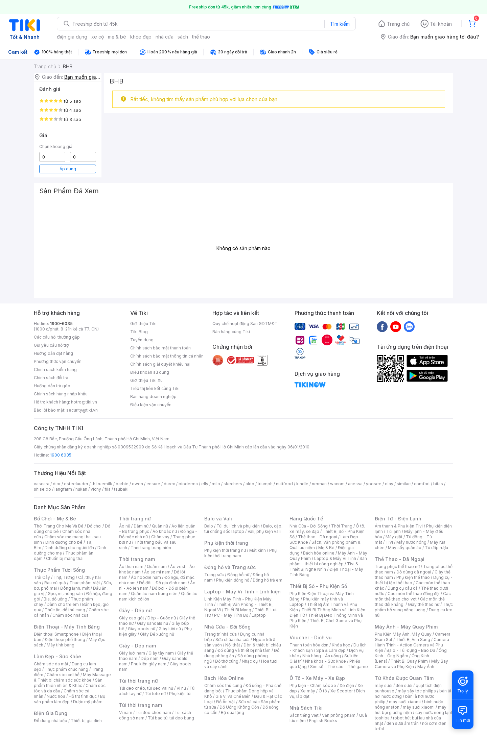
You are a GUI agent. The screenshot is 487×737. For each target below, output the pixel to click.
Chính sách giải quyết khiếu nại (160, 364)
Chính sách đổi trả (51, 377)
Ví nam (125, 712)
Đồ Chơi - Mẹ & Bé (55, 518)
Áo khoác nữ (165, 531)
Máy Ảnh (425, 666)
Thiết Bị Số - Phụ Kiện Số (318, 586)
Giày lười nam (132, 653)
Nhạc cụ (250, 661)
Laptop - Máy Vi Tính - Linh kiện (242, 591)
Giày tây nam (161, 653)
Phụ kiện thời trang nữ (225, 550)
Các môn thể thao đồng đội (414, 593)
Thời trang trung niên (151, 547)
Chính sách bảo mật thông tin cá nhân (167, 356)
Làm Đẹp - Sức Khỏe (57, 656)
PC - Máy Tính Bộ (231, 615)
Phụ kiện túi (180, 693)
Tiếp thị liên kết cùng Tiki (155, 388)
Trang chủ (398, 24)
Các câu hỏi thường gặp (57, 337)
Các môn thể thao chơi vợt (413, 596)
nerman (319, 483)
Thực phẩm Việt (84, 582)
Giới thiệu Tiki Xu (146, 380)
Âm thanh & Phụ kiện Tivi (399, 526)
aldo (250, 483)
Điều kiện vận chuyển (150, 404)
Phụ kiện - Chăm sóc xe (312, 685)
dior (57, 483)
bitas (438, 483)
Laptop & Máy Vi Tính (335, 558)
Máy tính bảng (60, 644)
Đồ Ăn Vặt (225, 701)
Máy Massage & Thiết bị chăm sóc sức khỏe (72, 677)
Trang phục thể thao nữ (397, 566)
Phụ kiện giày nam (148, 663)
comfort (422, 483)
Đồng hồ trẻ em (267, 580)
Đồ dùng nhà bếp (50, 720)
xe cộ (97, 37)
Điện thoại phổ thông (65, 639)
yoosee (373, 483)
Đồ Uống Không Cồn (239, 707)
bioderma (188, 483)
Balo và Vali (218, 518)
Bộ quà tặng (232, 712)
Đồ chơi (94, 526)
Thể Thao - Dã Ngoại (399, 559)
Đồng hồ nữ (238, 574)
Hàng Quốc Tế (306, 518)
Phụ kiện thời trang (226, 543)
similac (404, 483)
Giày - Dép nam (137, 645)
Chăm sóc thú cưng (223, 685)
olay (389, 483)
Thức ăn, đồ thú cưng (65, 609)
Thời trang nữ (135, 518)
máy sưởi (383, 685)
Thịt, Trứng (64, 577)
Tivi (389, 542)
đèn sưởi (404, 685)
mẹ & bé (117, 37)
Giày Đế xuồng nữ (157, 634)
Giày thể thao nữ (423, 604)
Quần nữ (160, 526)
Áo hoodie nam (146, 577)
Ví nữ (181, 688)
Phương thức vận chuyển (58, 361)
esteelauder (76, 483)
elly (204, 483)
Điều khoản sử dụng (149, 372)
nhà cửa (164, 37)
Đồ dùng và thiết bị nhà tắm (244, 650)
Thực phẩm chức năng (66, 669)
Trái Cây (42, 577)
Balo (208, 526)
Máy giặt (394, 536)
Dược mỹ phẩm (87, 701)
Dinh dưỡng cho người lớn (69, 547)
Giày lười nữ (170, 628)
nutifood (284, 483)
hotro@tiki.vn (84, 401)
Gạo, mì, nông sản (65, 593)
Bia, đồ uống (55, 598)
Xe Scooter (341, 690)
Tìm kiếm (340, 24)
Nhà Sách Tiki (306, 708)
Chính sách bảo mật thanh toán (160, 347)
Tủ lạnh (393, 531)
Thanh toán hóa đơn (308, 644)
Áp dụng (68, 168)
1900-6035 (61, 323)
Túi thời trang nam (140, 705)
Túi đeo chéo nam (153, 712)
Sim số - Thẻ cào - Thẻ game (339, 666)
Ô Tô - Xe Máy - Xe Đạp (317, 678)
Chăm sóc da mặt (51, 663)
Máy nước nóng (411, 542)
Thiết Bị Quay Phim (409, 661)
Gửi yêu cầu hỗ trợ (51, 345)
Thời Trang (341, 526)
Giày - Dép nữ (135, 610)
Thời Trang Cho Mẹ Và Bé (59, 526)
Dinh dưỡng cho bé (64, 542)
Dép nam (150, 658)
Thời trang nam (137, 559)
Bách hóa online (318, 553)
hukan (81, 489)
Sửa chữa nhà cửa (232, 639)
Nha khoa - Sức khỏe (325, 661)
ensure (153, 483)
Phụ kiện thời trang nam (240, 553)
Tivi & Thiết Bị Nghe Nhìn (323, 566)
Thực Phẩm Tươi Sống (59, 570)
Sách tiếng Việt (304, 715)
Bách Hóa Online (224, 678)
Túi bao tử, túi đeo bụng (171, 717)
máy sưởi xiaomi (419, 707)
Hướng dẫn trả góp (52, 385)
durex (169, 483)
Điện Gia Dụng (50, 713)
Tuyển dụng (142, 339)
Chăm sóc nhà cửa (70, 615)
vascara (41, 483)
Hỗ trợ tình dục (83, 696)
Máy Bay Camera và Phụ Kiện (411, 664)
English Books (323, 720)
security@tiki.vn (82, 410)
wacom (337, 483)
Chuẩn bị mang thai (65, 558)
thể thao (201, 37)
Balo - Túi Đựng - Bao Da (411, 650)
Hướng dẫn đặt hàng (53, 353)
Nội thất (232, 644)
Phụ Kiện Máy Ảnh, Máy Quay (403, 634)
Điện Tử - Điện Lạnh (398, 518)
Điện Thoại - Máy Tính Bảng (67, 627)
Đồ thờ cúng (226, 661)
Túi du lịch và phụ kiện (238, 526)
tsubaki (121, 489)
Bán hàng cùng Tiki (231, 331)
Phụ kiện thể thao (413, 577)
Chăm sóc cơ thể (63, 674)
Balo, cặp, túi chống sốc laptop (243, 528)
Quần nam (157, 566)
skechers (233, 483)
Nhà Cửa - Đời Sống (227, 627)
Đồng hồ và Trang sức (230, 567)
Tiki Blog (139, 331)
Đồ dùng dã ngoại (413, 571)
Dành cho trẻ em (63, 604)
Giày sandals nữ (152, 623)
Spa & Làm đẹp (331, 650)
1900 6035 (60, 455)
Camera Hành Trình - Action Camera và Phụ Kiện (412, 645)
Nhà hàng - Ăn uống (321, 655)
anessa (355, 483)
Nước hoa (56, 696)
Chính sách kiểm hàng (55, 369)
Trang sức (214, 574)
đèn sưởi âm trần (403, 723)
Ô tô (323, 690)
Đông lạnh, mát (75, 588)
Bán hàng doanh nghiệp (153, 396)
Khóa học (341, 644)
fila (108, 489)
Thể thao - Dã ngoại (317, 536)
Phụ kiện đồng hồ (232, 580)
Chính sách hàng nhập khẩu (61, 393)
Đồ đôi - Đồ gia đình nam (163, 582)
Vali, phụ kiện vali (264, 531)
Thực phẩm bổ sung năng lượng (414, 607)
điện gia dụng (72, 37)
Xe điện (347, 685)
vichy (96, 489)
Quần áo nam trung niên (154, 593)
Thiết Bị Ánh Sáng (413, 639)
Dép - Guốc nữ (161, 617)
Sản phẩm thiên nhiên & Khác (68, 683)
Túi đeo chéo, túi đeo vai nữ (146, 688)
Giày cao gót (131, 617)
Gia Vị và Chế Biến (233, 696)
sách (183, 37)
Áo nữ (124, 526)
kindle (302, 483)
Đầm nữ (141, 526)
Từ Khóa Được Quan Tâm (404, 678)
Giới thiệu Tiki (143, 323)
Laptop (259, 615)
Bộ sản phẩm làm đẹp (69, 699)
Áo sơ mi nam (157, 571)
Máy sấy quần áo (404, 547)
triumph (265, 483)
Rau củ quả (55, 582)
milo (216, 483)
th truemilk (102, 483)
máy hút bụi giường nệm (410, 710)
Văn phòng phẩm (338, 715)
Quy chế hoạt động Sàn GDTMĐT (245, 323)
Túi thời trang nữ (138, 681)
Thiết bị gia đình (86, 720)
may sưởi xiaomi (405, 701)
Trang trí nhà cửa (220, 634)
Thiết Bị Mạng (237, 609)
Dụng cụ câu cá (403, 588)
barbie (122, 483)
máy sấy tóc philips (417, 690)
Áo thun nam (131, 566)
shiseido (42, 489)
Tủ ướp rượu (436, 547)
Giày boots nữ (141, 628)
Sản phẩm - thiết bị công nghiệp (328, 561)
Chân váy (160, 536)
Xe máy (307, 690)
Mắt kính (257, 550)
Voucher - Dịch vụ (310, 637)
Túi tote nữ (155, 693)
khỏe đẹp (141, 37)
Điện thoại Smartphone (56, 634)
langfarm (63, 489)
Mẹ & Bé (326, 547)
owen (137, 483)
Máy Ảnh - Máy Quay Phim (406, 627)
